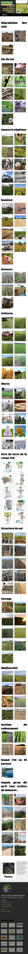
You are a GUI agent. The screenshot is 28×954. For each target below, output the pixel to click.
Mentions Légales (5, 911)
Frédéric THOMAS (6, 902)
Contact (3, 909)
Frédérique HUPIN (6, 906)
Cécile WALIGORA (6, 904)
